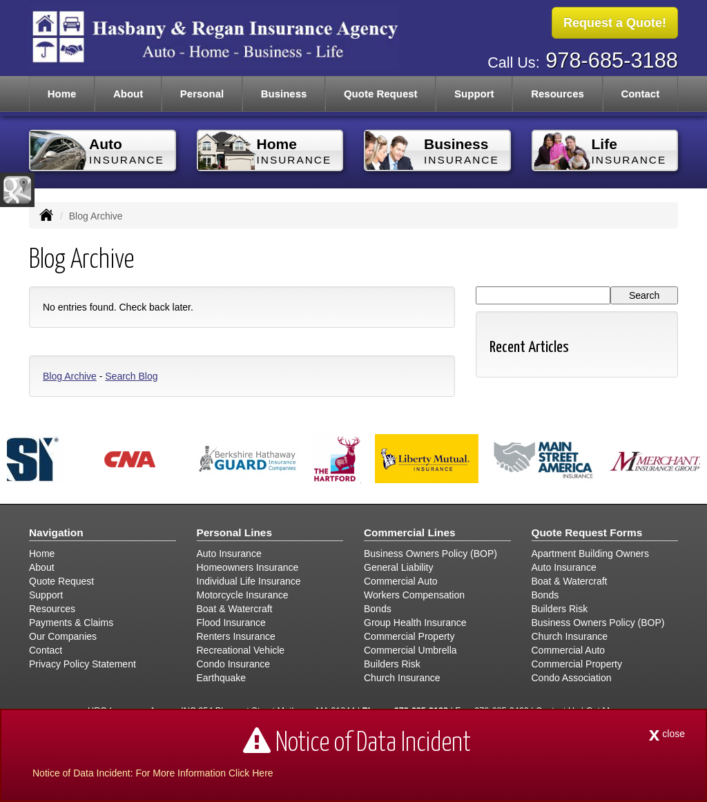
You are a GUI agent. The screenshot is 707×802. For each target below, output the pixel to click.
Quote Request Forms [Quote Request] (587, 532)
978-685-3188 (611, 60)
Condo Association (572, 677)
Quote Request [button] (381, 93)
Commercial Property (409, 636)
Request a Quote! (614, 23)
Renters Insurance (236, 636)
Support (46, 594)
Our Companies (63, 636)
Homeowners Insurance (248, 567)
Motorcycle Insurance (243, 594)
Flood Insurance (231, 622)
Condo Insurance (234, 663)
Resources (52, 608)
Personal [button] (202, 93)
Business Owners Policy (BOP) (430, 553)
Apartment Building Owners (590, 553)
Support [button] (474, 93)
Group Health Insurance (415, 622)
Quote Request (61, 581)
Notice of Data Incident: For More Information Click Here (152, 773)
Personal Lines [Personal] (235, 532)
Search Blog (131, 376)
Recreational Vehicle (241, 650)
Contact (640, 93)
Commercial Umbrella (410, 650)
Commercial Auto (401, 581)
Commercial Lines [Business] (410, 532)
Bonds (377, 608)
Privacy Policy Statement (82, 663)
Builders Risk (392, 663)
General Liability (398, 567)
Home (62, 93)
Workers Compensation (414, 594)
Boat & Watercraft (235, 608)
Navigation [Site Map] (56, 532)
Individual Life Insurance (249, 581)
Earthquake (221, 677)
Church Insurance (402, 677)
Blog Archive (70, 376)
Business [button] (284, 93)
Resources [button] (557, 93)
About (128, 93)
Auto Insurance (229, 553)
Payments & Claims (71, 622)
